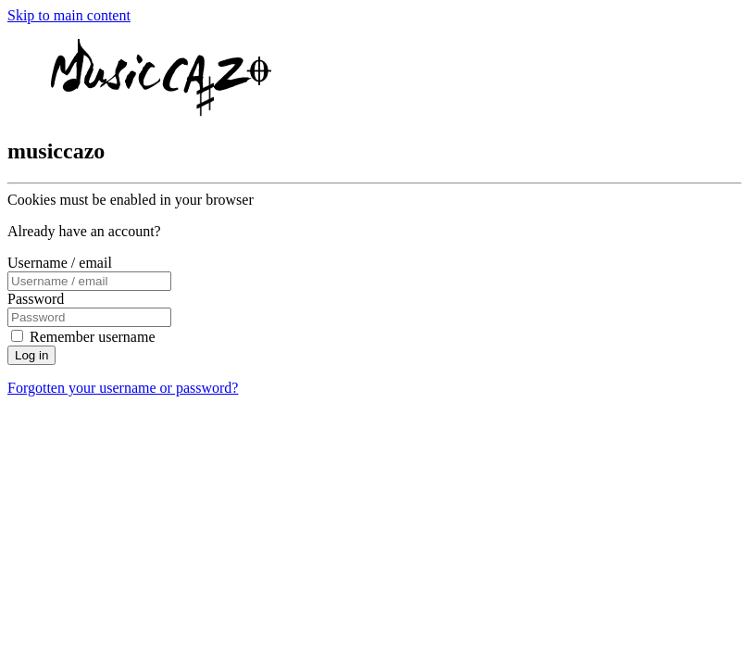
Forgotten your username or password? (122, 388)
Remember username (93, 337)
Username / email (59, 263)
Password (35, 299)
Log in (31, 355)
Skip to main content (69, 15)
